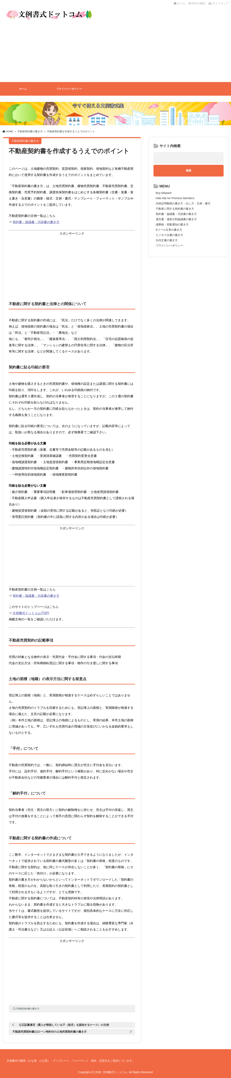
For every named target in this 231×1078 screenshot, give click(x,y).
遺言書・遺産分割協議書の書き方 (176, 219)
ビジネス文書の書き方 (169, 235)
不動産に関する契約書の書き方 (175, 208)
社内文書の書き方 (167, 240)
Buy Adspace (164, 192)
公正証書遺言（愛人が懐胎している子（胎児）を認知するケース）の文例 (64, 1024)
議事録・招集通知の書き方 (172, 224)
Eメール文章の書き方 (169, 229)
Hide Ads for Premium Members (175, 198)
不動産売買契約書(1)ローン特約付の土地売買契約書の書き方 (49, 1031)
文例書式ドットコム (115, 1072)
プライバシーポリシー (69, 88)
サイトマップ (218, 3)
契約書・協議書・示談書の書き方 (36, 222)
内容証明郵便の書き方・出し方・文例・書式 (183, 203)
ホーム (180, 3)
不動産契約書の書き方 (27, 1008)
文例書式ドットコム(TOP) (31, 613)
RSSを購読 (198, 3)
